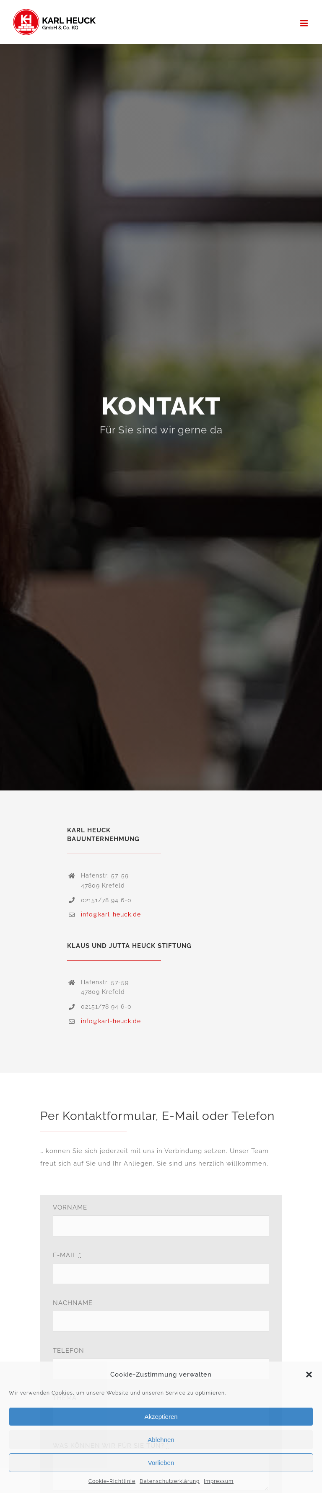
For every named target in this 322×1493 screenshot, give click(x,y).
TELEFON (68, 1350)
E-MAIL (67, 1255)
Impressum (219, 1481)
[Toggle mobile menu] (304, 23)
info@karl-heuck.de (111, 914)
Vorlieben (161, 1462)
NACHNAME (73, 1303)
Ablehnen (161, 1439)
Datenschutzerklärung (170, 1481)
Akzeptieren (160, 1416)
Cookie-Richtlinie (111, 1481)
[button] (309, 1374)
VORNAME (70, 1207)
